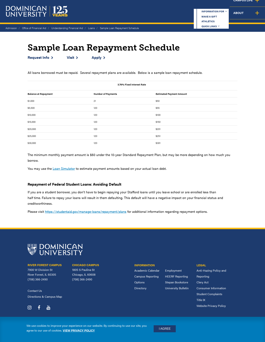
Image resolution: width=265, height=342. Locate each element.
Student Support (194, 16)
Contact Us (35, 291)
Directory (140, 288)
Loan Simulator (64, 168)
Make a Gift (162, 6)
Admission (11, 28)
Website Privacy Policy (211, 306)
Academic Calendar (147, 270)
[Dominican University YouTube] (51, 308)
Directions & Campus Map (45, 296)
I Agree (165, 328)
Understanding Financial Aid (67, 28)
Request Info (38, 57)
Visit (70, 57)
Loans (91, 28)
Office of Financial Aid (34, 28)
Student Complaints (209, 294)
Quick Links (212, 6)
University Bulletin (177, 288)
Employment (173, 270)
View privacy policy (79, 330)
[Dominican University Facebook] (42, 308)
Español (240, 6)
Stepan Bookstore (176, 282)
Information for (129, 6)
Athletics (187, 6)
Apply (96, 57)
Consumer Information (211, 288)
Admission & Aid (156, 16)
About (254, 16)
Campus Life (228, 16)
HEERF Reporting (176, 276)
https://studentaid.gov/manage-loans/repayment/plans (85, 211)
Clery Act (203, 282)
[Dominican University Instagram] (32, 308)
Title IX (201, 300)
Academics (123, 16)
